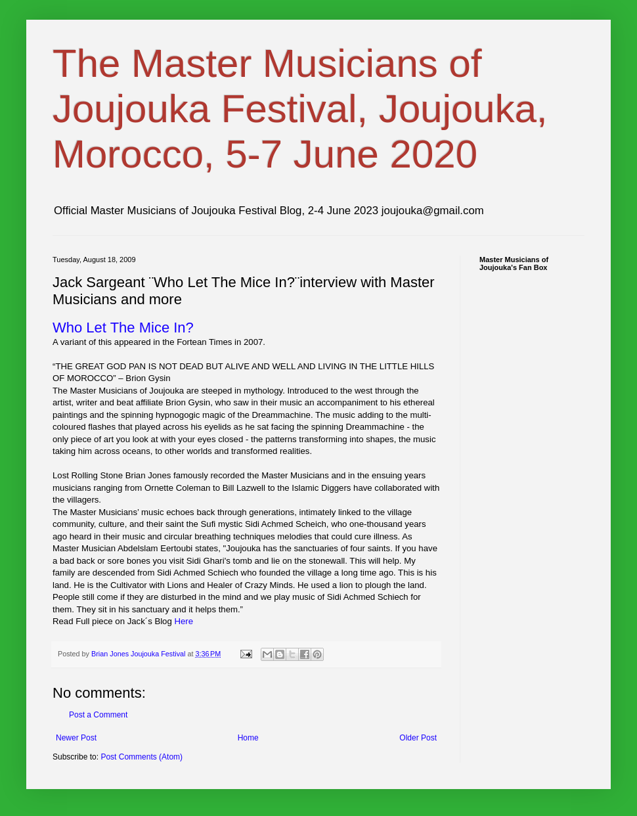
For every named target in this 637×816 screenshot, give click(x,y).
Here (183, 621)
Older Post (418, 737)
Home (248, 737)
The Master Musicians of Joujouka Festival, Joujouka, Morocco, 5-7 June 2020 (300, 108)
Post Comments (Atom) (141, 756)
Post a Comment (98, 714)
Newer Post (76, 737)
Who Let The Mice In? (123, 327)
